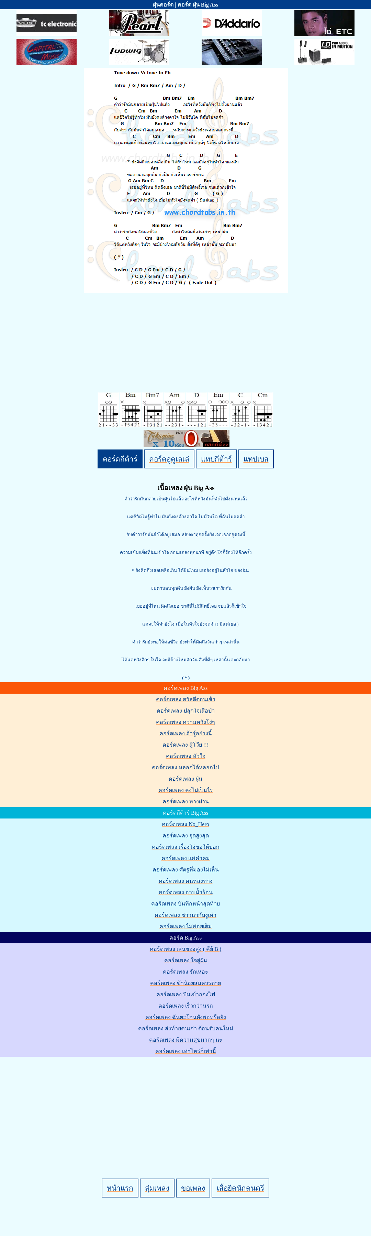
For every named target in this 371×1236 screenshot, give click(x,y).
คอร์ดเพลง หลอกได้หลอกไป (185, 767)
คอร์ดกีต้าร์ (120, 459)
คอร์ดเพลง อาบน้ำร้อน (186, 892)
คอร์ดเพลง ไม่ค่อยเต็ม (185, 926)
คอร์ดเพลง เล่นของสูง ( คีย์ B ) (185, 949)
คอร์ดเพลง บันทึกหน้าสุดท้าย (185, 904)
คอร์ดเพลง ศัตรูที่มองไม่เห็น (186, 869)
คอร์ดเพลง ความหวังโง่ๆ (185, 722)
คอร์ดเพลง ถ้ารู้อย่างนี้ (185, 733)
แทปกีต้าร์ (216, 459)
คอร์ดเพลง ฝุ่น (185, 779)
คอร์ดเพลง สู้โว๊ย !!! (185, 745)
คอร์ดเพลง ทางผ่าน (185, 801)
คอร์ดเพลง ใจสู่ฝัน (185, 960)
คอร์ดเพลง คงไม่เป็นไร (185, 790)
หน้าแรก (120, 1188)
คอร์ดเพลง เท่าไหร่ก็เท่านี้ (185, 1051)
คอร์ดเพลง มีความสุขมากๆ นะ (185, 1040)
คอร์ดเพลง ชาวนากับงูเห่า (185, 915)
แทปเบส (256, 459)
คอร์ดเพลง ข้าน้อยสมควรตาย (185, 983)
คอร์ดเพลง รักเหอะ (185, 972)
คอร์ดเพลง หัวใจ (185, 756)
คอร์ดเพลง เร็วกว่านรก (185, 1006)
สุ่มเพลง (157, 1188)
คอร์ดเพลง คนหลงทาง (186, 881)
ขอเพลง (193, 1188)
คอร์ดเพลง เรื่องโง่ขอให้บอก (186, 847)
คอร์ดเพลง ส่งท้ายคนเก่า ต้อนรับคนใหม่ (185, 1028)
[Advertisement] (186, 1106)
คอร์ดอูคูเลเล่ (169, 459)
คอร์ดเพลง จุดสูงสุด (185, 835)
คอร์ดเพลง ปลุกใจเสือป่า (186, 711)
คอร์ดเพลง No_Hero (185, 824)
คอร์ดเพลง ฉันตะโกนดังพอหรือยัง (185, 1017)
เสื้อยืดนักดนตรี (240, 1188)
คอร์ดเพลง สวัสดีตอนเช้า (185, 699)
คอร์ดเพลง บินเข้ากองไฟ (185, 994)
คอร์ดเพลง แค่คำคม (185, 858)
